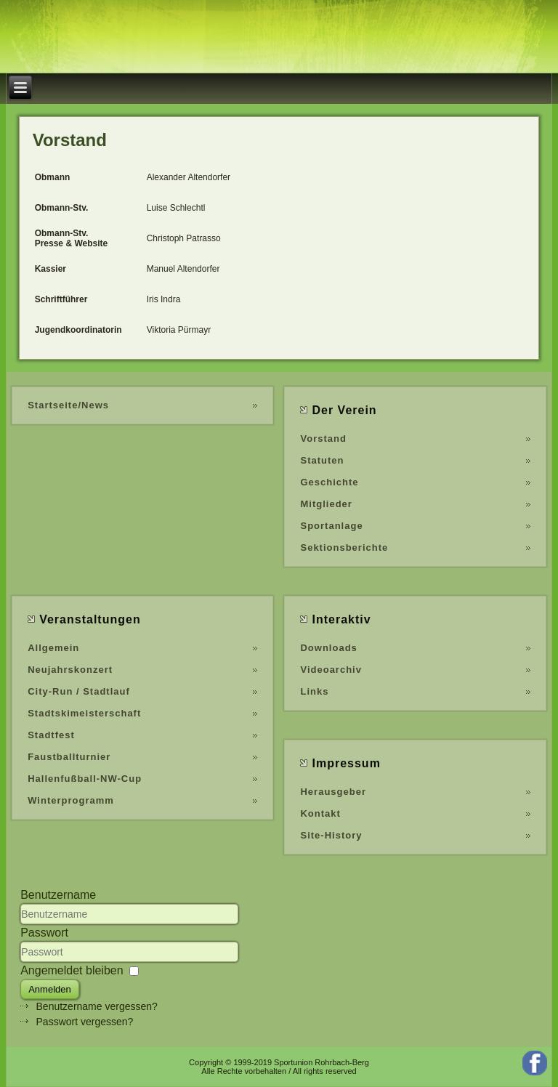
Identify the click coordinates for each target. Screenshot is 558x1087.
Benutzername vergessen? (97, 1006)
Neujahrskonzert (70, 669)
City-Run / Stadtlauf (79, 691)
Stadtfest (51, 735)
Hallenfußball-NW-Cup (85, 778)
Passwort (44, 932)
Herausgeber (332, 791)
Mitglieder (326, 503)
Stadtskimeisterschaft (84, 713)
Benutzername (58, 895)
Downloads (328, 647)
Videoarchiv (330, 669)
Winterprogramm (71, 800)
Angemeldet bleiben (71, 970)
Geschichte (329, 482)
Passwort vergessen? (85, 1021)
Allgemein (53, 647)
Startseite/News (68, 405)
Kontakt (320, 813)
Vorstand (323, 438)
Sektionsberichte (344, 547)
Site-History (331, 835)
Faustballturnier (69, 756)
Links (314, 691)
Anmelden (49, 989)
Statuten (322, 460)
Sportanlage (331, 525)
